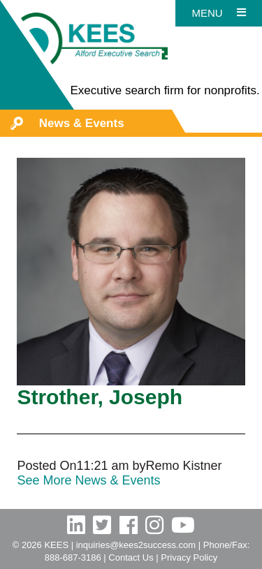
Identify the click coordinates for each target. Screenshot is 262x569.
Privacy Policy (189, 557)
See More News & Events (88, 480)
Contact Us (130, 557)
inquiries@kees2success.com (136, 545)
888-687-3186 (73, 557)
